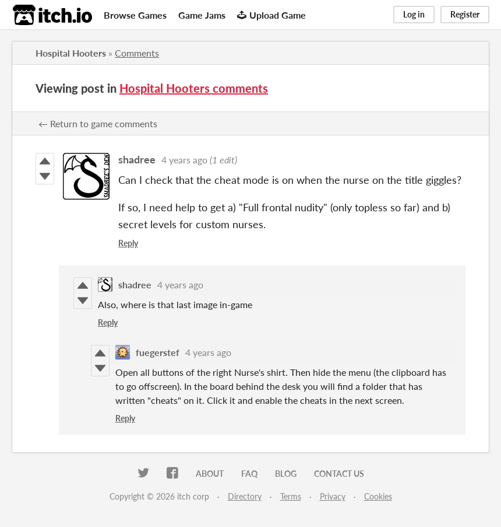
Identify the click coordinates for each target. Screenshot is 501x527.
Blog (286, 474)
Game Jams (201, 14)
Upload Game (271, 14)
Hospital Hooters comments (193, 88)
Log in (414, 14)
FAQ (249, 474)
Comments (137, 52)
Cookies (378, 496)
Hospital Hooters (71, 52)
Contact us (339, 474)
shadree (137, 159)
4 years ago (184, 159)
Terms (290, 496)
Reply (128, 243)
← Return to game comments (97, 123)
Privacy (332, 496)
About (210, 474)
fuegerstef (157, 352)
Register (464, 14)
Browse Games (135, 14)
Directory (245, 496)
